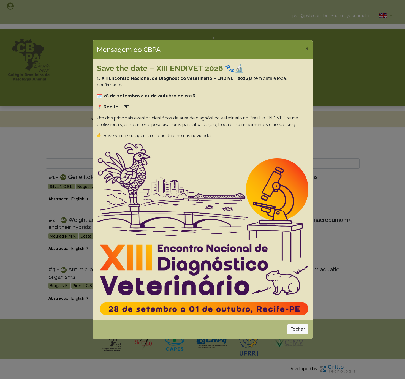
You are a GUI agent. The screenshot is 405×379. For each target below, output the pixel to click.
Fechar (297, 329)
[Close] (307, 48)
